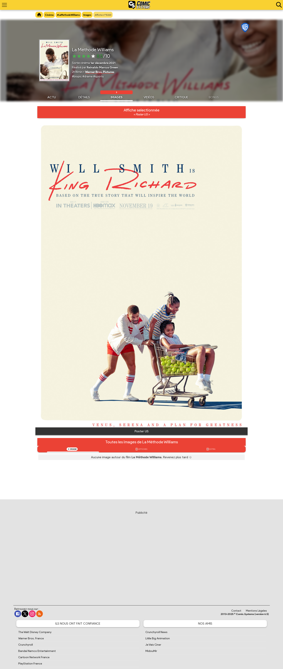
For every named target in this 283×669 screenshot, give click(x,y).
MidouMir (151, 651)
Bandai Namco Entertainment (37, 651)
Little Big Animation (157, 638)
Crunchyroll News (156, 632)
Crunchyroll (25, 644)
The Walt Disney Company (34, 632)
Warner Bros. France (31, 638)
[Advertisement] (141, 554)
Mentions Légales (256, 610)
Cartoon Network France (34, 657)
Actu (51, 96)
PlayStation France (30, 663)
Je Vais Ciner (153, 644)
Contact (236, 610)
